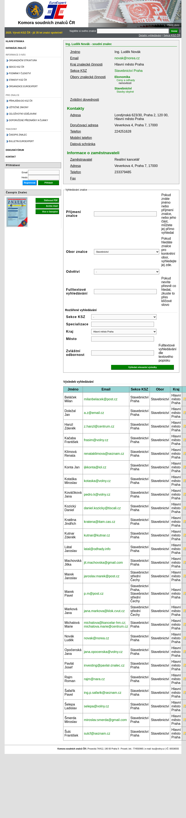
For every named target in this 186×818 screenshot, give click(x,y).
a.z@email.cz (94, 413)
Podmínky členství (20, 73)
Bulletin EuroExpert (21, 141)
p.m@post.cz (94, 593)
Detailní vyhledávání (150, 35)
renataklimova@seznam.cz (104, 453)
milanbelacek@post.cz (100, 399)
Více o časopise (50, 212)
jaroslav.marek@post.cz (101, 576)
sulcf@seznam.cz (97, 733)
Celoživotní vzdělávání (22, 114)
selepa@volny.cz (96, 706)
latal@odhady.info (97, 549)
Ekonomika (122, 77)
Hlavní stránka (15, 41)
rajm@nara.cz (94, 679)
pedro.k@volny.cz (97, 494)
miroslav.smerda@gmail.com (105, 720)
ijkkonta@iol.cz (95, 467)
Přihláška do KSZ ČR (20, 101)
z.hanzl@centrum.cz (99, 426)
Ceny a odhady (126, 80)
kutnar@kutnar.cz (97, 535)
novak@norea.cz (127, 58)
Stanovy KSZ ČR (18, 80)
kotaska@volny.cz (97, 481)
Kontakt (11, 157)
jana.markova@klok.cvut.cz (104, 611)
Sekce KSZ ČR (171, 35)
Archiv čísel (52, 206)
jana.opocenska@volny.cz (103, 652)
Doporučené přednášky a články (28, 120)
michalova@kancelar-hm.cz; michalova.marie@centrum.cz (106, 624)
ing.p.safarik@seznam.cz (102, 692)
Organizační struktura (23, 60)
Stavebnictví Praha (128, 70)
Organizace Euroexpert (23, 86)
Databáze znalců (16, 48)
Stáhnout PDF (51, 200)
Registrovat (29, 183)
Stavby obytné (125, 91)
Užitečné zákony (18, 107)
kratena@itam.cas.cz (99, 521)
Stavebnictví (123, 88)
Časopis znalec (18, 135)
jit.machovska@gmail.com (103, 562)
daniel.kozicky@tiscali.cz (102, 508)
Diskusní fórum (15, 150)
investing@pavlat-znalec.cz (104, 665)
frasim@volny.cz (96, 440)
